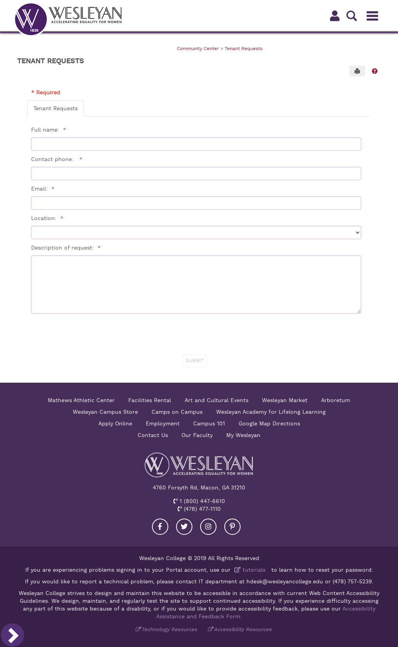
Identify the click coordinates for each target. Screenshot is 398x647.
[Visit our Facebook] (160, 527)
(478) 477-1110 (201, 509)
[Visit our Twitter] (184, 527)
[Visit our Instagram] (208, 527)
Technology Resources (169, 629)
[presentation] (197, 334)
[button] (374, 71)
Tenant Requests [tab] (55, 108)
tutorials (248, 570)
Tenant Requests (243, 48)
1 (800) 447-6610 (201, 501)
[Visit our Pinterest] (232, 527)
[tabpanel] (198, 242)
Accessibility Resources (243, 629)
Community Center (198, 48)
